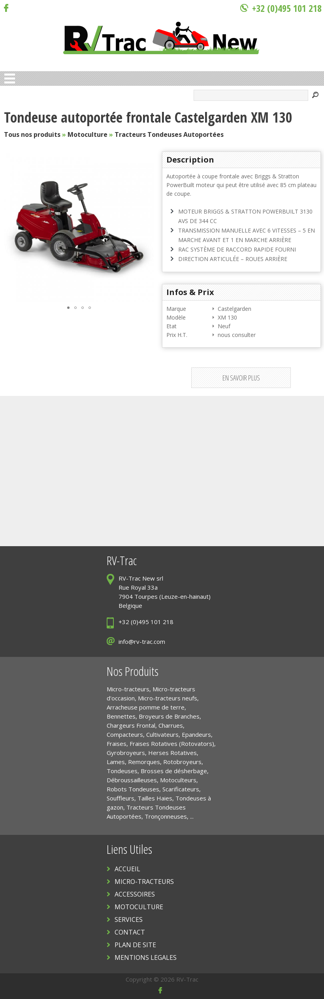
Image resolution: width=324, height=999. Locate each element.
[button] (147, 226)
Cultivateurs (162, 734)
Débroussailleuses (132, 780)
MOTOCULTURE (139, 907)
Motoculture (87, 134)
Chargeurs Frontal (131, 725)
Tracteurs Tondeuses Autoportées (169, 134)
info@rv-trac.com (142, 641)
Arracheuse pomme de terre (146, 707)
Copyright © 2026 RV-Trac (162, 979)
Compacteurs (125, 734)
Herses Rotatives (172, 753)
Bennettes (121, 716)
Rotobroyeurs (182, 762)
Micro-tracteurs (128, 689)
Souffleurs (120, 798)
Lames (116, 762)
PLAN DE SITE (135, 944)
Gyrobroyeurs (126, 753)
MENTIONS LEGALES (146, 957)
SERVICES (129, 919)
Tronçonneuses (166, 816)
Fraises (116, 743)
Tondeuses (122, 771)
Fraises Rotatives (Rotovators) (172, 743)
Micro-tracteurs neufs (167, 698)
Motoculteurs (178, 780)
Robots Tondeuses (133, 789)
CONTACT (130, 932)
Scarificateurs (180, 789)
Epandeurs (196, 734)
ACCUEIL (127, 869)
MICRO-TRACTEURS (144, 881)
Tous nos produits (32, 134)
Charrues (170, 725)
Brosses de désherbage (174, 771)
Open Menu (9, 78)
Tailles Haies (155, 798)
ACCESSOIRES (135, 894)
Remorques (144, 762)
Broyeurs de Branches (169, 716)
